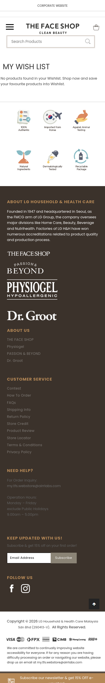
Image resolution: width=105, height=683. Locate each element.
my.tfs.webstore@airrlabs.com (34, 485)
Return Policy (18, 416)
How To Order (19, 395)
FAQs (11, 402)
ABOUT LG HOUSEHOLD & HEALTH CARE (51, 202)
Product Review (20, 430)
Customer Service (29, 379)
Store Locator (19, 438)
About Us (18, 330)
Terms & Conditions (24, 445)
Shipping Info (19, 409)
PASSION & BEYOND (24, 353)
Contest (14, 388)
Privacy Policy (19, 452)
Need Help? (20, 470)
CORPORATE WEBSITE (53, 6)
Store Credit (18, 423)
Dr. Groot (15, 360)
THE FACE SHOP (20, 339)
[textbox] (50, 41)
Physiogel (15, 346)
